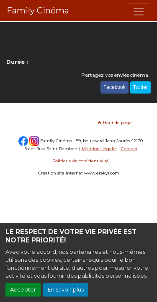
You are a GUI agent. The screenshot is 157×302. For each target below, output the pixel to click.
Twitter (140, 87)
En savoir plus (66, 289)
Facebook (114, 87)
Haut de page (115, 122)
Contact (129, 148)
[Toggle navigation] (138, 11)
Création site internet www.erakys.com (78, 173)
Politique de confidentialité (80, 161)
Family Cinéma (38, 10)
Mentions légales (99, 148)
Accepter (23, 289)
